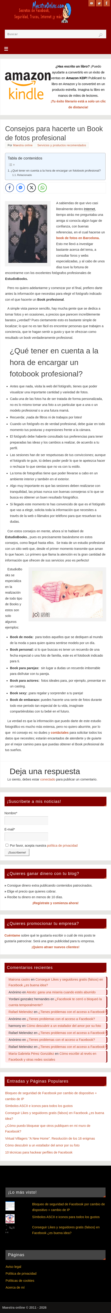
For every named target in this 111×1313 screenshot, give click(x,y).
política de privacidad (62, 845)
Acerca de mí (15, 1287)
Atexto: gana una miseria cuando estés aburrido (61, 992)
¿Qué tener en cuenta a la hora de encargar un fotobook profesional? (56, 170)
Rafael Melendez (21, 1012)
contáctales (60, 732)
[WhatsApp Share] (42, 187)
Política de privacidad (20, 1273)
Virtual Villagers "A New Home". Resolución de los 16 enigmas (50, 1138)
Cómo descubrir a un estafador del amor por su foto (64, 1026)
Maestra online (23, 145)
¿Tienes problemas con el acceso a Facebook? (72, 1012)
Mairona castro (19, 979)
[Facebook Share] (9, 187)
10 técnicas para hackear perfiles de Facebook (38, 1152)
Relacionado (24, 175)
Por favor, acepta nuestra (41, 845)
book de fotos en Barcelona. (78, 238)
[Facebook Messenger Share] (20, 187)
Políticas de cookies (19, 1280)
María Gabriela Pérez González (31, 1053)
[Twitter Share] (31, 187)
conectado (47, 779)
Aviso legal (13, 1267)
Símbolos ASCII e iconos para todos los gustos (39, 1106)
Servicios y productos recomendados (61, 145)
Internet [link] (89, 209)
